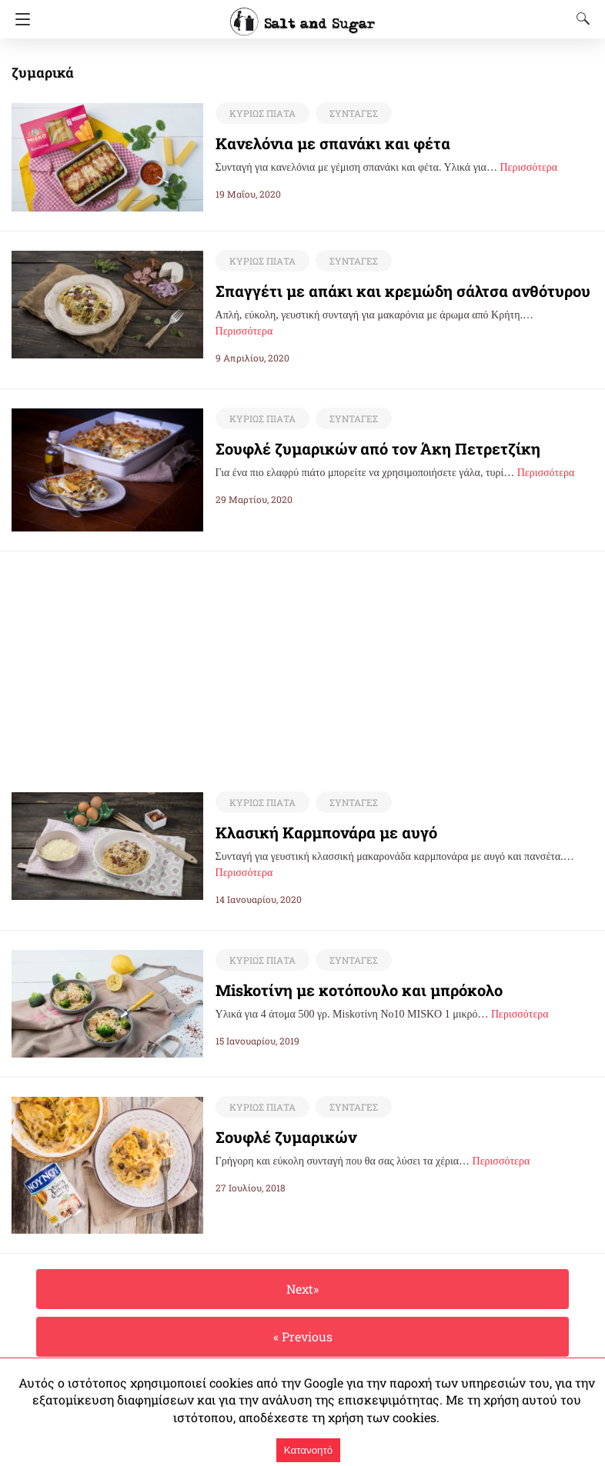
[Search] (579, 18)
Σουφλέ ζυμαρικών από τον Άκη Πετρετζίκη (360, 448)
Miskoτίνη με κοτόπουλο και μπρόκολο (343, 990)
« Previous (302, 1337)
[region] (302, 659)
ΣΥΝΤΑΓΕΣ (349, 113)
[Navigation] (19, 19)
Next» (302, 1289)
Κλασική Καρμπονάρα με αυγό (317, 833)
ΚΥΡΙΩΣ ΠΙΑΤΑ (260, 113)
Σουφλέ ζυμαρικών (277, 1137)
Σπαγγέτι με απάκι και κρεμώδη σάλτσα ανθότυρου (384, 290)
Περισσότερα (528, 167)
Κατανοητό (308, 1450)
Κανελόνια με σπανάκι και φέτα (319, 143)
